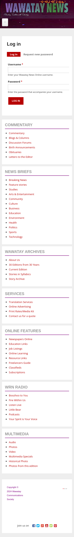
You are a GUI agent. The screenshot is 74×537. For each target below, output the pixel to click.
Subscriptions (17, 372)
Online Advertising (20, 306)
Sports (13, 232)
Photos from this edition (23, 466)
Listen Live (15, 405)
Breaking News (18, 180)
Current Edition (18, 269)
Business (14, 208)
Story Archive (17, 279)
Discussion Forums (20, 142)
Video (12, 451)
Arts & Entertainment (21, 194)
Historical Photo (18, 461)
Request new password (38, 54)
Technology (15, 237)
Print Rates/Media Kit (21, 311)
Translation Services (21, 302)
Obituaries (15, 152)
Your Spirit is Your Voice (23, 419)
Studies (13, 189)
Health (13, 222)
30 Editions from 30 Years (24, 264)
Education (15, 213)
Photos (13, 447)
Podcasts (14, 414)
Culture (13, 203)
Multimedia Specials (21, 456)
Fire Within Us (17, 400)
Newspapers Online (20, 339)
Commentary (16, 133)
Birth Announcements (22, 147)
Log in (15, 54)
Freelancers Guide (19, 363)
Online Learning (18, 353)
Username (15, 64)
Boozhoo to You (18, 395)
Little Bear (15, 409)
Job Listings (15, 348)
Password (15, 81)
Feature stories (18, 184)
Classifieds (15, 367)
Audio (12, 442)
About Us (14, 260)
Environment (16, 218)
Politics (13, 227)
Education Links (18, 344)
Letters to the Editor (21, 157)
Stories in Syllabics (20, 274)
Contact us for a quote (22, 316)
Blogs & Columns (19, 138)
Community (16, 199)
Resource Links (18, 358)
